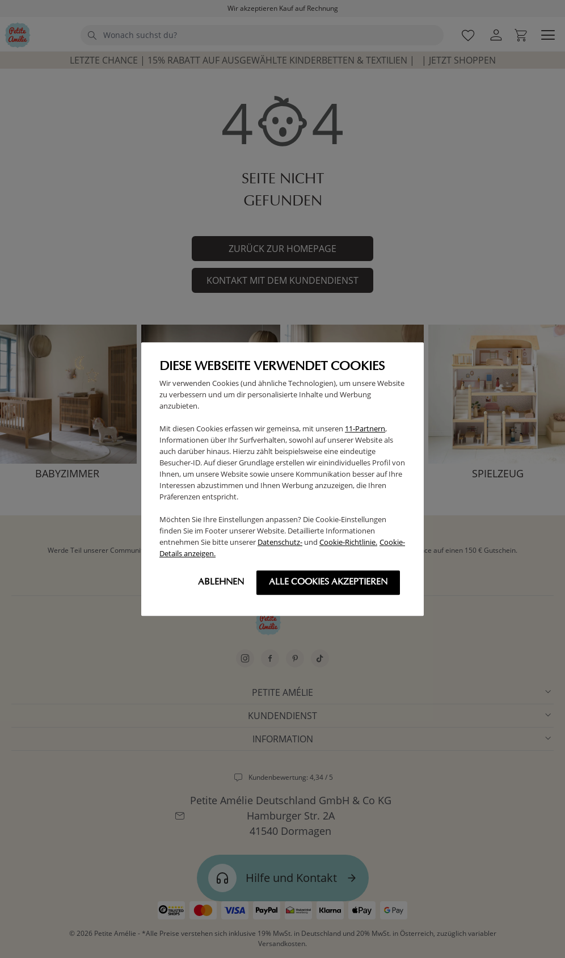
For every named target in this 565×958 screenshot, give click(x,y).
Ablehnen (221, 582)
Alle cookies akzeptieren (328, 582)
